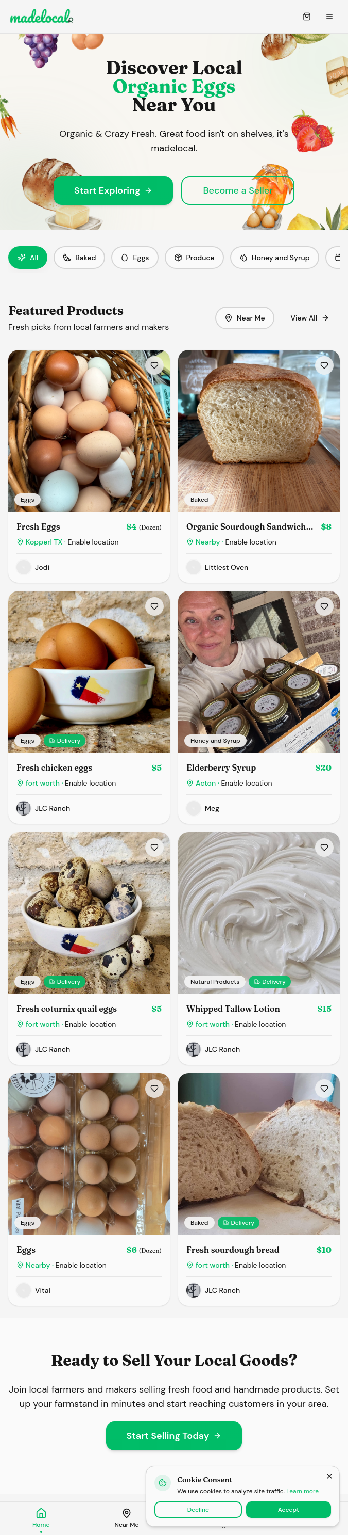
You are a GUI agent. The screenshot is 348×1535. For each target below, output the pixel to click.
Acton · (234, 783)
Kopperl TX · (72, 542)
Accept (288, 1510)
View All (310, 318)
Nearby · (236, 542)
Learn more (302, 1491)
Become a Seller (238, 190)
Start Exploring (113, 190)
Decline (198, 1510)
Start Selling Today (174, 1436)
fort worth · (71, 783)
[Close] (329, 1476)
